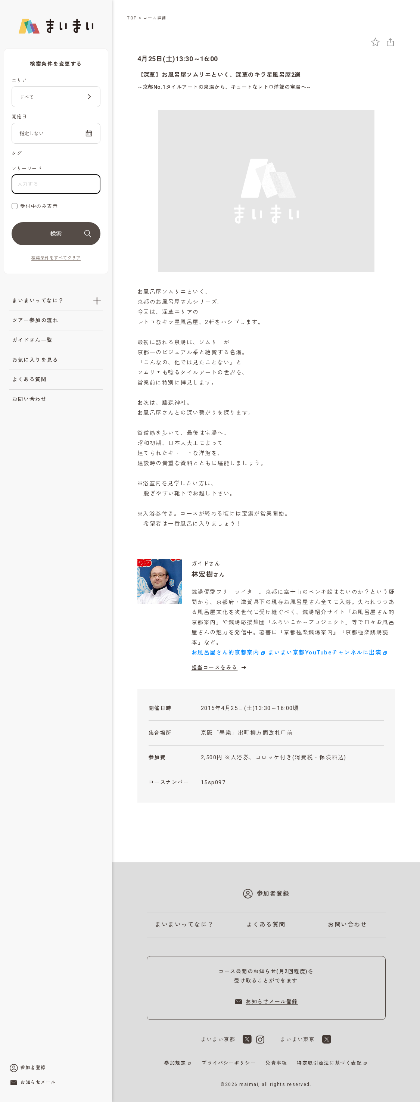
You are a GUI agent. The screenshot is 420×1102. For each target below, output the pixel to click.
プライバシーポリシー (229, 1063)
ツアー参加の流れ (35, 320)
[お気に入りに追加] (375, 42)
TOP (132, 18)
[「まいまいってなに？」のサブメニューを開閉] (97, 301)
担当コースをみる (220, 667)
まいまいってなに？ (38, 300)
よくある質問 (29, 379)
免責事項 (276, 1063)
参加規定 (175, 1063)
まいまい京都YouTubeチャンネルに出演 (325, 652)
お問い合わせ (29, 399)
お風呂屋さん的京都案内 (225, 652)
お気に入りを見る (35, 360)
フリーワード (27, 168)
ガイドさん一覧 (32, 340)
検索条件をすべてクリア (56, 258)
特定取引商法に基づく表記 (329, 1063)
